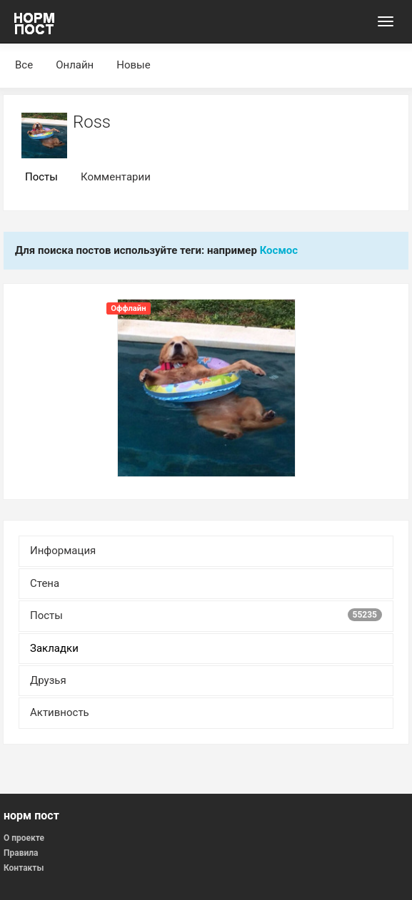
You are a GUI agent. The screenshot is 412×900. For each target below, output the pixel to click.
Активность (59, 712)
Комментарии (116, 176)
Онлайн (75, 64)
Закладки (54, 648)
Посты (41, 176)
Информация (63, 550)
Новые (133, 64)
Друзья (48, 680)
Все (24, 64)
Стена (44, 583)
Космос (279, 250)
